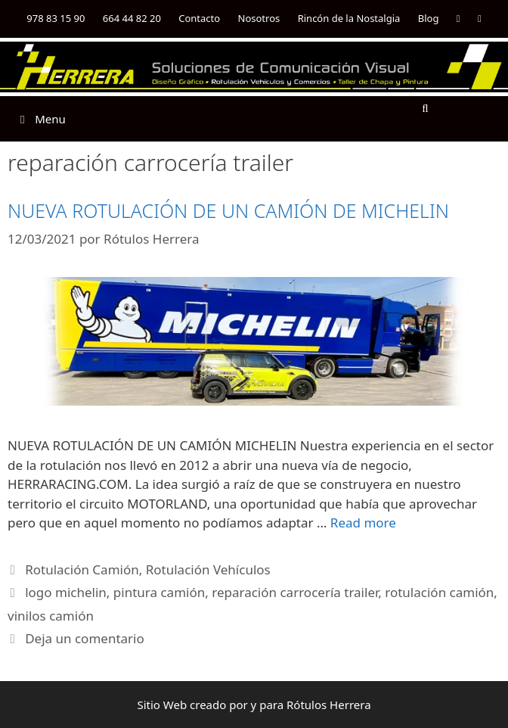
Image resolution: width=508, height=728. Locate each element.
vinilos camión (51, 615)
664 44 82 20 (132, 18)
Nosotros (259, 18)
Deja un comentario (84, 638)
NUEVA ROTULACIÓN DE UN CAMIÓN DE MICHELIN (228, 210)
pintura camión (159, 592)
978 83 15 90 (55, 18)
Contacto (199, 18)
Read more (363, 522)
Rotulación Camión (82, 569)
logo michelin (66, 592)
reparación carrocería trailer (295, 592)
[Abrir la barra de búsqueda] (425, 107)
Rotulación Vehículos (208, 569)
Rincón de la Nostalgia (349, 18)
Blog (428, 18)
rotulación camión (439, 592)
